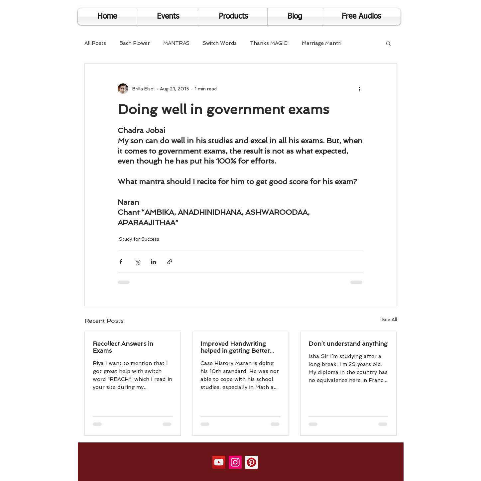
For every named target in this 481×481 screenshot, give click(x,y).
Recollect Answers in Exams (123, 347)
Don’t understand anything (348, 343)
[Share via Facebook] (121, 262)
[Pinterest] (251, 462)
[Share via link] (170, 262)
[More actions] (360, 89)
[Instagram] (235, 462)
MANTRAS (176, 43)
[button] (388, 43)
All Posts (95, 43)
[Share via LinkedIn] (153, 262)
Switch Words (220, 43)
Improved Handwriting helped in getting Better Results (235, 347)
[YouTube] (218, 462)
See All (389, 319)
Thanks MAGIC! (269, 43)
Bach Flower (134, 43)
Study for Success (139, 239)
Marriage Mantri (321, 43)
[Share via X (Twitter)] (137, 262)
